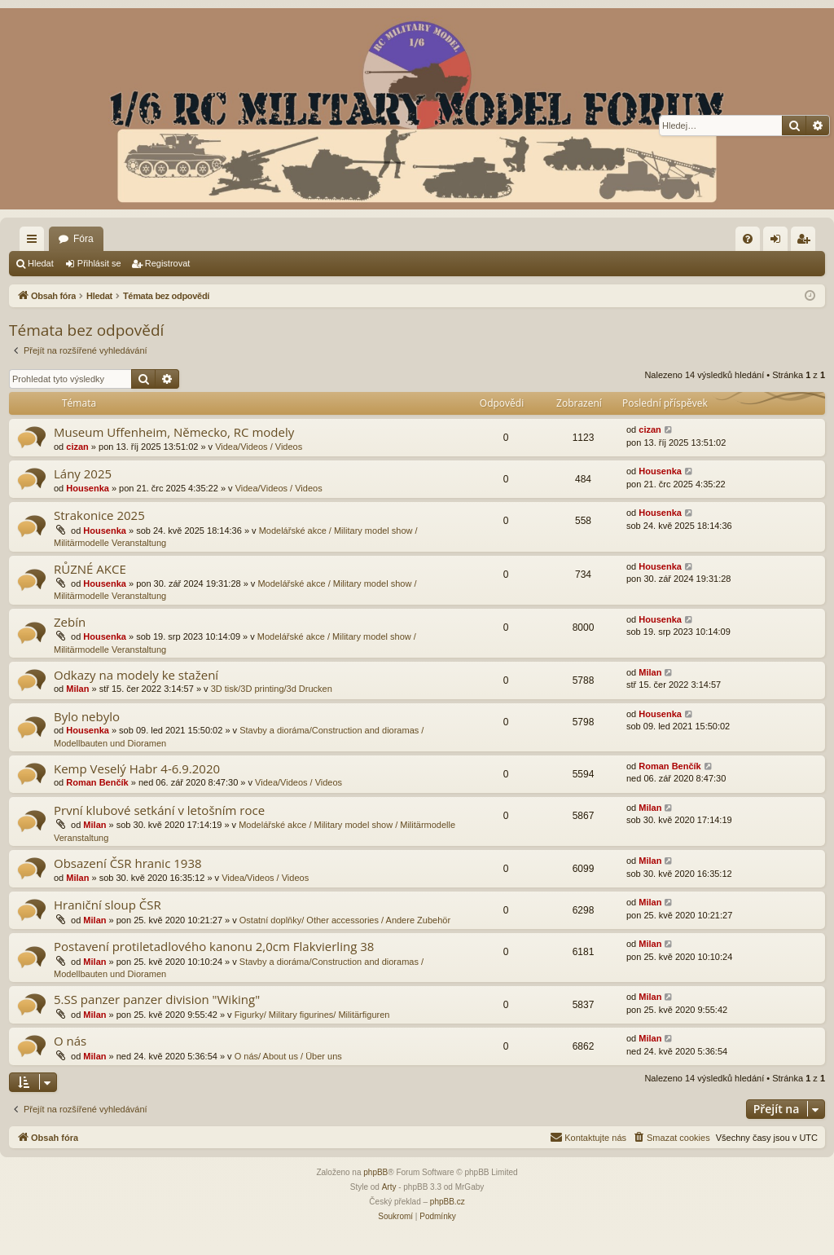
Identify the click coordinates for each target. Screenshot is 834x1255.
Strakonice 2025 (99, 515)
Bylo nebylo (87, 716)
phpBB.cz (447, 1201)
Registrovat (168, 263)
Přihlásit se (99, 263)
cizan (77, 446)
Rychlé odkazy (35, 242)
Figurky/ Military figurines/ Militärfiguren (312, 1014)
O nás (70, 1041)
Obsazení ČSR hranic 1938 (128, 863)
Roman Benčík (97, 782)
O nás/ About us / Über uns (288, 1056)
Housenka (87, 488)
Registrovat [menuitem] (806, 242)
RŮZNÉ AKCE (90, 569)
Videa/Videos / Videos (258, 446)
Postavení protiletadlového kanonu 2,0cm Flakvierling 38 (214, 946)
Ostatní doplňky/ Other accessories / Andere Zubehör (344, 920)
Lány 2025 (83, 473)
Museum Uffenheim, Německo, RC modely (174, 432)
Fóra (83, 238)
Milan (77, 689)
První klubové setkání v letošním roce (159, 810)
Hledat (41, 263)
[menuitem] (747, 239)
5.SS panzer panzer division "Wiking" (157, 999)
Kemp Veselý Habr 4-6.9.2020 (137, 768)
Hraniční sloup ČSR (107, 904)
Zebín (70, 622)
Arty (389, 1186)
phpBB (375, 1172)
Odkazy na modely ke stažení (136, 675)
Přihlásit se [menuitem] (779, 242)
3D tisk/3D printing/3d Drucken (271, 689)
